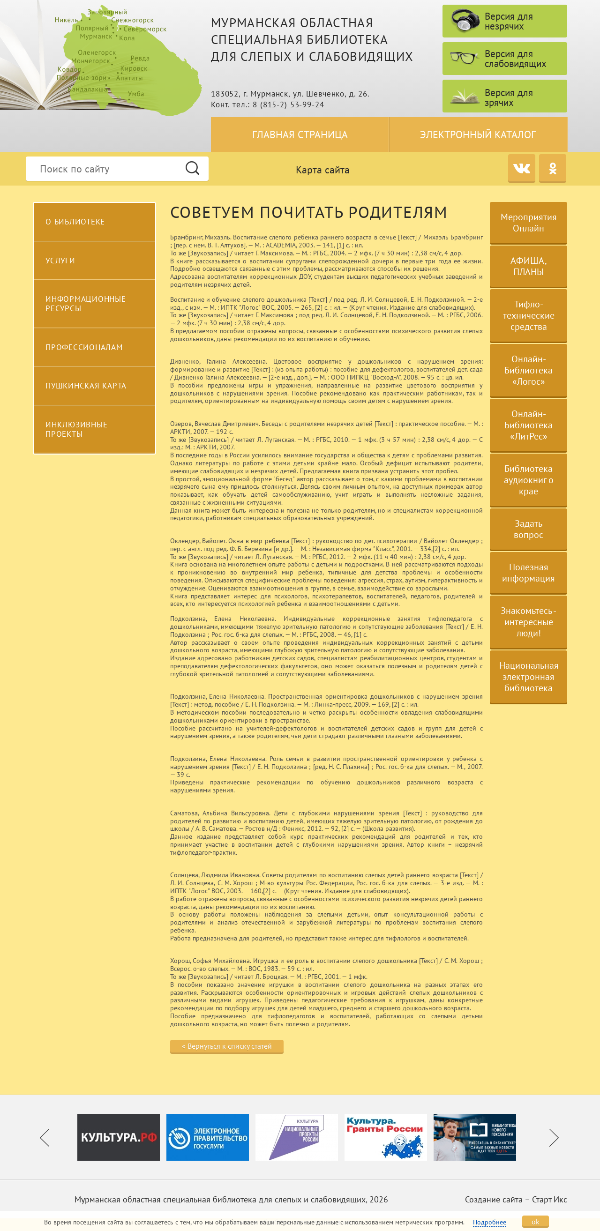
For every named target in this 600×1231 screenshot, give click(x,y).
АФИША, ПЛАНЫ (528, 266)
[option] (121, 1137)
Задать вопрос (528, 529)
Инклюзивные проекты (76, 429)
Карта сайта (323, 170)
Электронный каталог (478, 134)
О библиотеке (75, 221)
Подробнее (489, 1222)
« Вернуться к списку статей (227, 1046)
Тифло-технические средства (529, 315)
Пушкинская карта (86, 385)
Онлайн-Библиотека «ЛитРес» (528, 425)
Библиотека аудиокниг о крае (529, 480)
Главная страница (300, 134)
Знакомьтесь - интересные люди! (528, 621)
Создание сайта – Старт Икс (516, 1199)
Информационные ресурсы (85, 303)
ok (536, 1221)
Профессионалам (84, 347)
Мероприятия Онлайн (529, 222)
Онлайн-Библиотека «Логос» (528, 370)
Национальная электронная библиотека (529, 676)
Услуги (60, 260)
